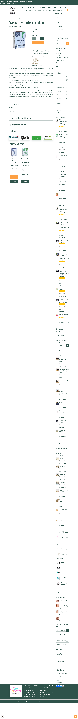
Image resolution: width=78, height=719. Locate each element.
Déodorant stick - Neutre (64, 246)
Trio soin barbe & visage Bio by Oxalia (64, 375)
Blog (59, 10)
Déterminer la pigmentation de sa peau (64, 615)
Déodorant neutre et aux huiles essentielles (63, 127)
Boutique (42, 7)
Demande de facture (62, 60)
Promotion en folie (62, 116)
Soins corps (60, 649)
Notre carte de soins (33, 10)
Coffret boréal (63, 407)
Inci (13, 132)
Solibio (40, 65)
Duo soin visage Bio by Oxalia (63, 385)
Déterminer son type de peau (63, 610)
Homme (62, 94)
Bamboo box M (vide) (63, 524)
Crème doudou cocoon (63, 160)
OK (67, 46)
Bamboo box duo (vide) (63, 514)
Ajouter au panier (38, 42)
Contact (58, 13)
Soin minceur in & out (61, 676)
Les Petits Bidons (62, 579)
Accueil (24, 7)
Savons (22, 18)
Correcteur (62, 487)
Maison (62, 111)
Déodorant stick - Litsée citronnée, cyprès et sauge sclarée (64, 230)
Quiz (58, 601)
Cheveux (62, 87)
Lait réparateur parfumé (63, 319)
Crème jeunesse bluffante (64, 180)
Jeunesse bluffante (62, 686)
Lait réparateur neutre (63, 293)
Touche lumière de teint (63, 495)
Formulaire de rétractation (60, 64)
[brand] (13, 10)
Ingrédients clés (21, 125)
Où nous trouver (44, 713)
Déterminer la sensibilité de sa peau (63, 621)
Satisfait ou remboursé (30, 709)
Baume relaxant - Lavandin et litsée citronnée (63, 305)
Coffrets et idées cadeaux (62, 106)
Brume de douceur (62, 189)
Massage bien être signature (62, 663)
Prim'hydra (62, 471)
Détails (14, 183)
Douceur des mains (63, 425)
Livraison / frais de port (30, 707)
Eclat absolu (60, 689)
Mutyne (62, 573)
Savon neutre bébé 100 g (14, 163)
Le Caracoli (62, 592)
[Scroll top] (75, 716)
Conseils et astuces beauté (62, 22)
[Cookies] (2, 716)
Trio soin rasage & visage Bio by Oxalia (64, 364)
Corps (62, 83)
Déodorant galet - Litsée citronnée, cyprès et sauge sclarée (64, 262)
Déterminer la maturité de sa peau (63, 627)
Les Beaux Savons (62, 585)
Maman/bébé (62, 91)
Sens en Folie (62, 564)
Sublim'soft (62, 479)
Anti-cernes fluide (62, 505)
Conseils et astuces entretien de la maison (62, 29)
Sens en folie (62, 541)
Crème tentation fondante (64, 170)
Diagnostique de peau (55, 7)
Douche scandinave (62, 416)
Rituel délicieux (63, 198)
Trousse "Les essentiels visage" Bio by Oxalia (63, 397)
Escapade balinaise (62, 671)
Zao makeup (62, 554)
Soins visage (60, 653)
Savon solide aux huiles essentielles (25, 163)
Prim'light (61, 463)
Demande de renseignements (60, 57)
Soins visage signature (60, 694)
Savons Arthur (62, 568)
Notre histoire (33, 7)
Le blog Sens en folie (45, 709)
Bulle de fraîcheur (61, 151)
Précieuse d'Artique (62, 435)
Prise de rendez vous (49, 10)
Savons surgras (30, 18)
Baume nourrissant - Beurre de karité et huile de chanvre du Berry (64, 278)
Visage (62, 80)
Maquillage (62, 36)
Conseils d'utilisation (23, 118)
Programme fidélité (29, 705)
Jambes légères (61, 668)
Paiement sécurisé (29, 711)
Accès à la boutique (29, 704)
